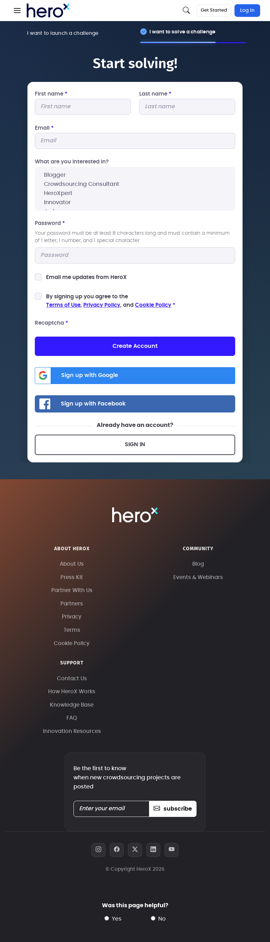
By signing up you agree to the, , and (110, 301)
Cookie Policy (153, 305)
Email (44, 128)
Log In (247, 10)
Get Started (214, 10)
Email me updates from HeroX (86, 277)
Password (50, 223)
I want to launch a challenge (63, 33)
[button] (17, 11)
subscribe (173, 809)
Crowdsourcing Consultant (135, 184)
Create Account (135, 346)
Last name (155, 94)
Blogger (135, 175)
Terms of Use (63, 305)
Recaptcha (51, 323)
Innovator (135, 202)
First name (51, 94)
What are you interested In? (72, 161)
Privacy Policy (101, 305)
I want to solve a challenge (182, 31)
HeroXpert (135, 193)
